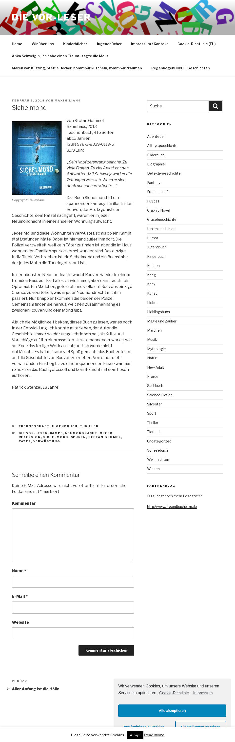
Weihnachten (158, 459)
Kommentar (24, 503)
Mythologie (156, 349)
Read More (154, 735)
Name (19, 570)
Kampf (56, 433)
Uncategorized (159, 441)
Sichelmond (56, 437)
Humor (152, 238)
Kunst (152, 293)
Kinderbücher (75, 44)
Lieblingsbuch (158, 312)
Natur (152, 358)
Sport (151, 413)
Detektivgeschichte (164, 173)
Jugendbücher (109, 44)
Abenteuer (156, 136)
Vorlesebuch (157, 450)
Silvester (154, 404)
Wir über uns (43, 44)
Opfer (106, 433)
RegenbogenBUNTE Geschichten (180, 68)
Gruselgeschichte (161, 219)
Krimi (151, 284)
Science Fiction (160, 395)
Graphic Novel (158, 210)
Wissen (153, 469)
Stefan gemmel (104, 437)
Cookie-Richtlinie (174, 693)
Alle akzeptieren (172, 711)
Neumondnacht (81, 433)
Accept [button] (135, 735)
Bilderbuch (155, 155)
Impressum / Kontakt (149, 44)
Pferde (152, 376)
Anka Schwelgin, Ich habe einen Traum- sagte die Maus (60, 56)
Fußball (153, 201)
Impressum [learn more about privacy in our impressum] (203, 693)
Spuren (78, 437)
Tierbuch (154, 432)
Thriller (89, 426)
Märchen (154, 330)
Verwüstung (46, 441)
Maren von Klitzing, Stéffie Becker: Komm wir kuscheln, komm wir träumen (77, 68)
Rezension (30, 437)
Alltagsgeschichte (162, 145)
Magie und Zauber (161, 321)
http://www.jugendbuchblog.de (172, 506)
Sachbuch (155, 385)
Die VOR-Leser (51, 17)
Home (17, 44)
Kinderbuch (156, 256)
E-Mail (20, 596)
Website (20, 622)
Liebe (152, 303)
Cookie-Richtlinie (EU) (196, 44)
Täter (25, 441)
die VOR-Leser (33, 433)
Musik (152, 339)
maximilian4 (68, 100)
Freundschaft (34, 426)
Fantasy (153, 182)
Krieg (151, 275)
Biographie (156, 164)
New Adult (155, 367)
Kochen (153, 265)
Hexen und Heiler (161, 229)
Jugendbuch (65, 426)
